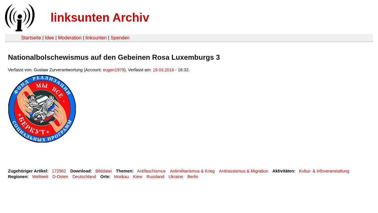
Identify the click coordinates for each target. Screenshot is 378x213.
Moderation (70, 37)
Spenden (119, 37)
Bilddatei (103, 171)
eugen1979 (113, 69)
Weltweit (40, 176)
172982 (59, 171)
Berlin (192, 176)
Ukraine (175, 176)
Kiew (137, 176)
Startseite (31, 37)
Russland (155, 176)
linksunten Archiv (99, 17)
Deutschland (84, 176)
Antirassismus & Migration (243, 171)
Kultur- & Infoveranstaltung (324, 171)
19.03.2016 (163, 69)
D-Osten (60, 176)
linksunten (96, 37)
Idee (49, 37)
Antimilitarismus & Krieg (192, 171)
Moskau (121, 176)
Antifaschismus (151, 171)
